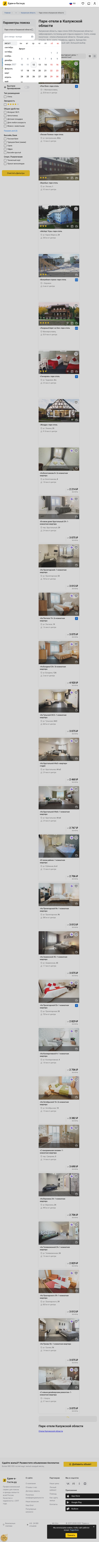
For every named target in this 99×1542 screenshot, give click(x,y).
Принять (71, 1535)
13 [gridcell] (39, 65)
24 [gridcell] (22, 76)
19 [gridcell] (33, 70)
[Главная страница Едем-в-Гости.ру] (14, 3)
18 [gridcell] (28, 70)
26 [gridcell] (33, 76)
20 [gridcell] (39, 70)
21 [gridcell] (45, 70)
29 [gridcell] (51, 76)
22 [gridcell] (51, 70)
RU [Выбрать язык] (72, 3)
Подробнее (74, 1530)
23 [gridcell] (57, 70)
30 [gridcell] (57, 76)
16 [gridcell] (57, 65)
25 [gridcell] (28, 76)
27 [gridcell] (39, 76)
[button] (82, 3)
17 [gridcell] (22, 70)
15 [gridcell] (51, 65)
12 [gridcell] (33, 65)
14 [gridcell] (45, 65)
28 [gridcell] (45, 76)
